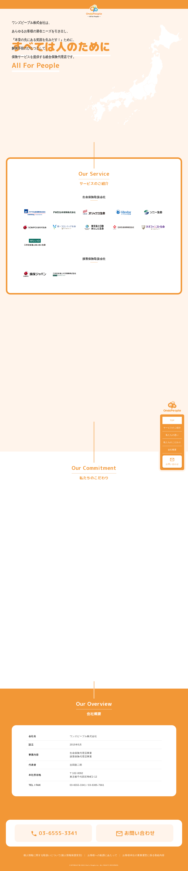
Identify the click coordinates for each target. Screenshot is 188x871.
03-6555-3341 (58, 833)
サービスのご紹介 (172, 427)
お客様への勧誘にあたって (102, 855)
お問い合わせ (172, 464)
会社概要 (172, 449)
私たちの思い (172, 435)
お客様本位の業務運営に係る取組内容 (143, 855)
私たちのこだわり (172, 442)
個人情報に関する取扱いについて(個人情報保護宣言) (53, 855)
